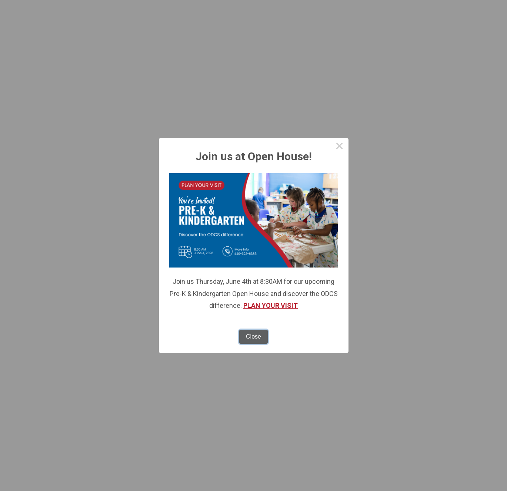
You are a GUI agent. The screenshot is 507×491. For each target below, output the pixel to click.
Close (253, 336)
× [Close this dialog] (339, 147)
